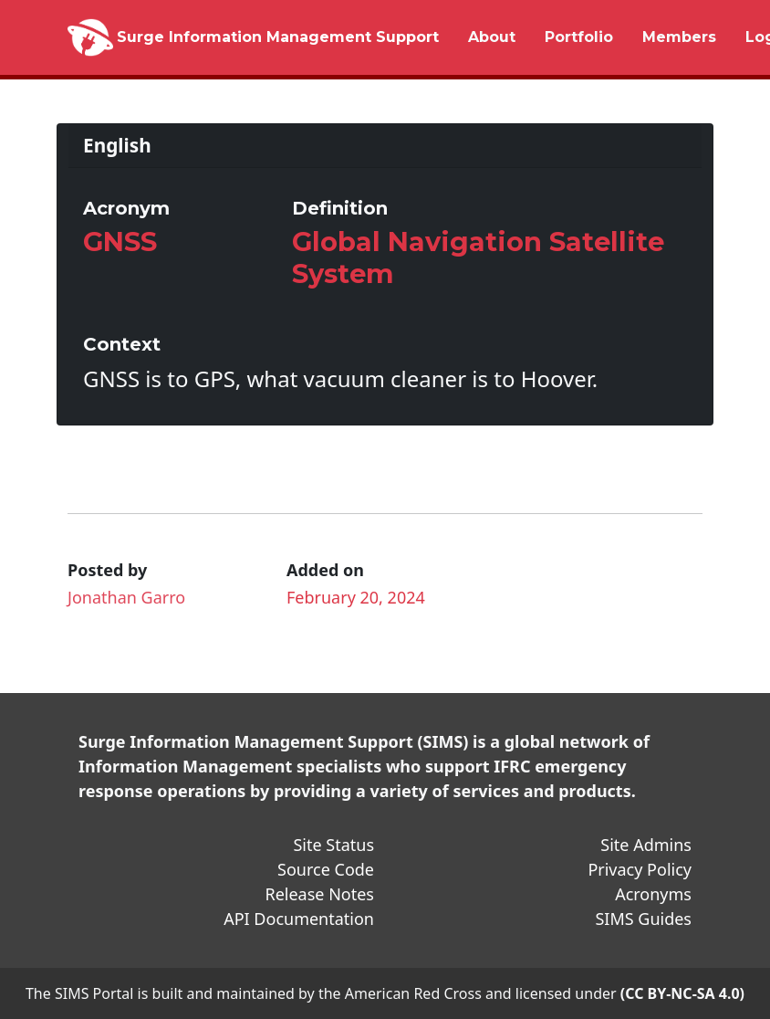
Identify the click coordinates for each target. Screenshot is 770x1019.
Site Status (333, 845)
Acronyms (653, 894)
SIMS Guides (643, 919)
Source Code (325, 869)
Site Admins (646, 845)
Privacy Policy (640, 869)
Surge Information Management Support (278, 37)
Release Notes (319, 894)
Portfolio (579, 37)
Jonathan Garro (126, 597)
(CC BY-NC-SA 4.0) (682, 993)
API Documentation (299, 919)
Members (679, 37)
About (491, 37)
